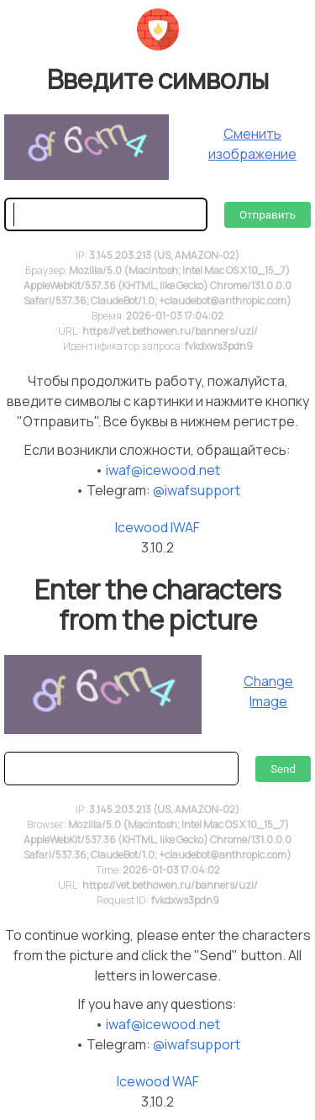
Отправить (267, 215)
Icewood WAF (158, 1081)
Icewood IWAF (157, 527)
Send (283, 769)
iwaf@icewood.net (163, 470)
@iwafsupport (196, 490)
